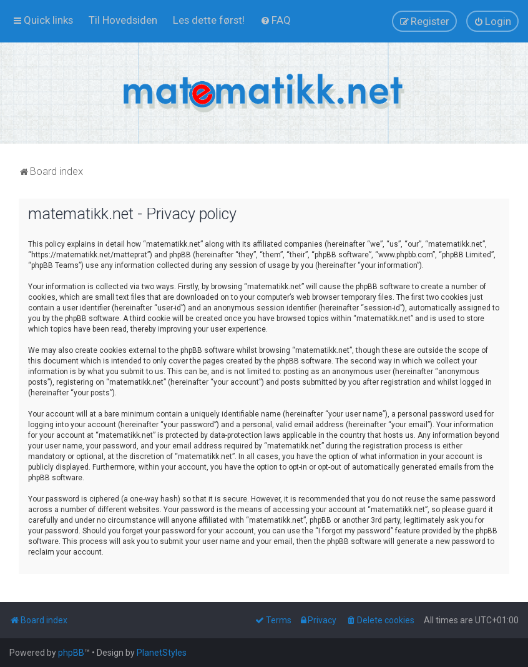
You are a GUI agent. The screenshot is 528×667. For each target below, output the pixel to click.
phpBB (71, 653)
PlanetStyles (162, 653)
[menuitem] (123, 20)
